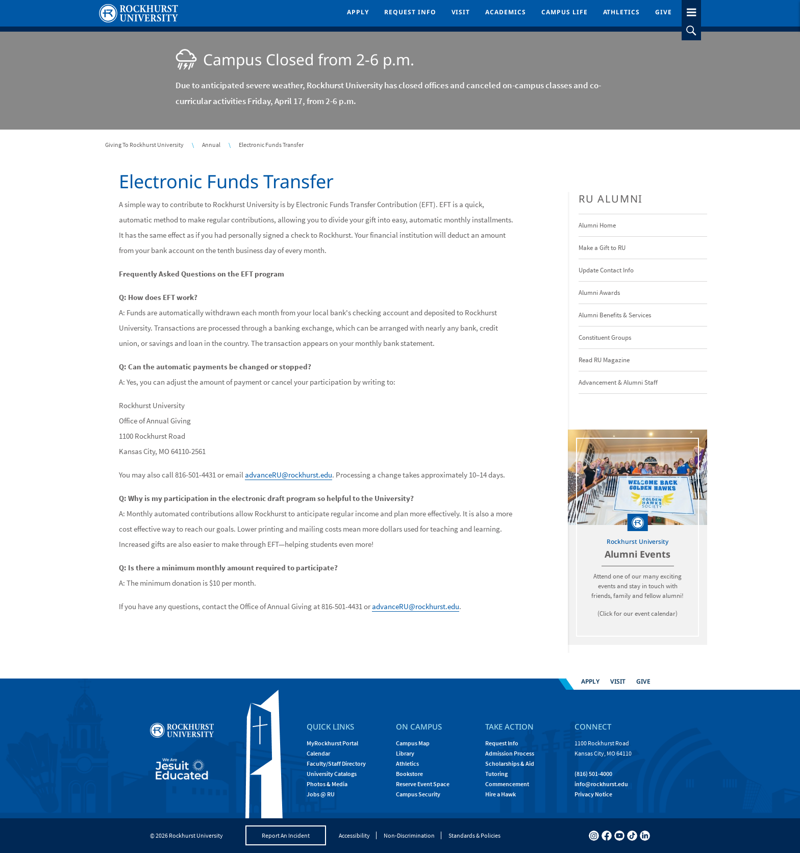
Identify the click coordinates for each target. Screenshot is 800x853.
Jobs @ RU (321, 794)
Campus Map (413, 743)
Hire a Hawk (500, 794)
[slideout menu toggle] (691, 10)
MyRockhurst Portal (332, 743)
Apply (358, 12)
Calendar (318, 753)
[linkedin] (645, 836)
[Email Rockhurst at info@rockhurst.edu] (601, 784)
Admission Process (509, 753)
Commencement (507, 784)
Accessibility (354, 835)
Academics (505, 12)
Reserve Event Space (422, 784)
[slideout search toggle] (691, 30)
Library (405, 753)
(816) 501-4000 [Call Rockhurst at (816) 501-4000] (593, 773)
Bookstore (409, 773)
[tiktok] (632, 836)
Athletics (621, 12)
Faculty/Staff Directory (336, 763)
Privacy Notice (593, 794)
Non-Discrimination (409, 835)
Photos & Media (327, 784)
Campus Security (418, 794)
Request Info (410, 12)
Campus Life (564, 12)
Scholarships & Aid (509, 763)
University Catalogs (332, 773)
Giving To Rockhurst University (144, 144)
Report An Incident (286, 835)
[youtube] (619, 836)
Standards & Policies (474, 835)
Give (663, 12)
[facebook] (607, 836)
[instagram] (594, 836)
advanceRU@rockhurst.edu (288, 475)
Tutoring (496, 773)
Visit (461, 12)
